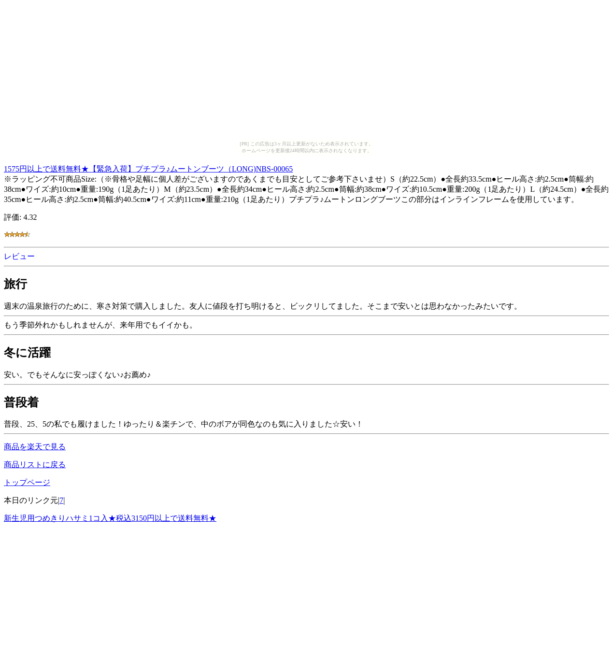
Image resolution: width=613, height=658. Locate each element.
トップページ (27, 482)
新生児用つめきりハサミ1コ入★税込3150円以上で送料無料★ (110, 518)
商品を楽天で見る (35, 447)
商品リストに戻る (35, 464)
